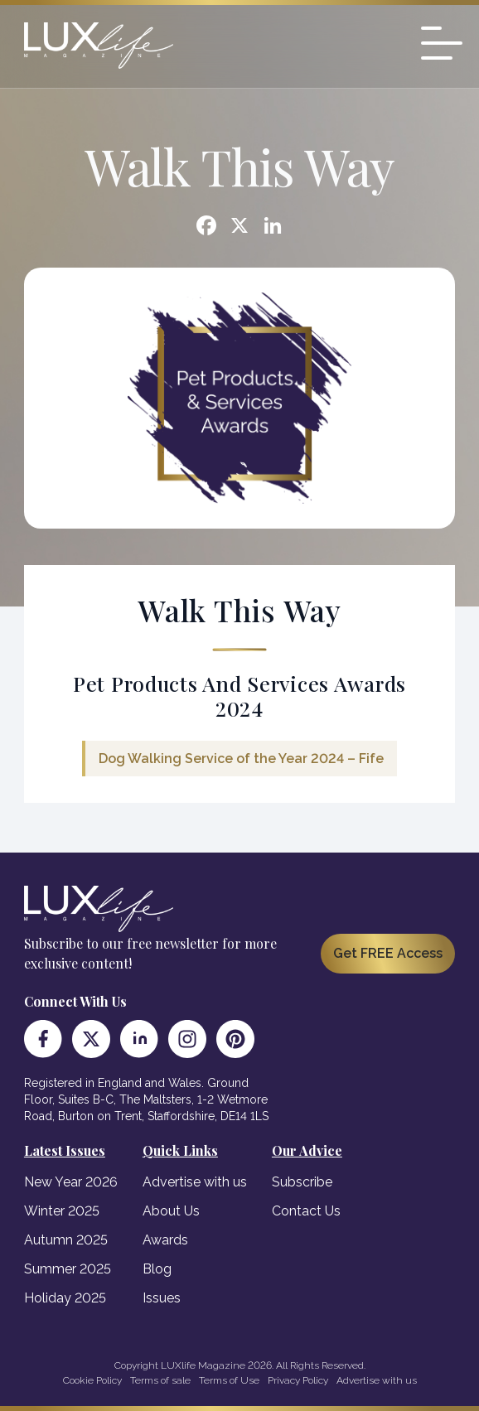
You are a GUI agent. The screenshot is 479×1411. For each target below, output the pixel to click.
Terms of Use (229, 1380)
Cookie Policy (92, 1380)
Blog (157, 1269)
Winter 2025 (61, 1211)
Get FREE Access (388, 953)
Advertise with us (195, 1182)
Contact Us (306, 1211)
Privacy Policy (298, 1380)
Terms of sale (160, 1380)
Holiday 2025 (65, 1298)
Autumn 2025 (66, 1240)
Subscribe (302, 1182)
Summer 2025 (67, 1269)
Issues (162, 1298)
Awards (165, 1240)
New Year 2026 (71, 1182)
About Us (171, 1211)
